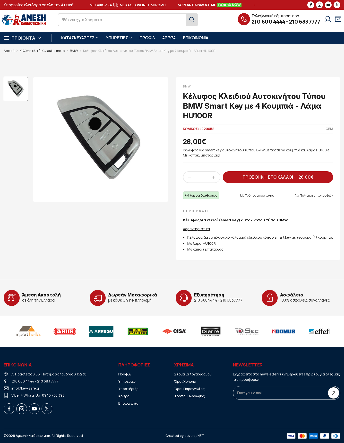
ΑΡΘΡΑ (169, 38)
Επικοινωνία (128, 403)
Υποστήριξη (128, 388)
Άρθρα (123, 396)
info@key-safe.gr (25, 388)
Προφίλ (124, 374)
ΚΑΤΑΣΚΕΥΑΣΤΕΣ (80, 38)
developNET (194, 435)
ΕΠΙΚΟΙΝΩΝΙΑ (195, 38)
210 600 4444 (268, 21)
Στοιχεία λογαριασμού (193, 374)
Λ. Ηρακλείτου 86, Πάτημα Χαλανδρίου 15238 (48, 374)
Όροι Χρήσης (185, 381)
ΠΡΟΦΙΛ (147, 38)
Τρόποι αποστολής (257, 195)
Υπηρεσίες (127, 381)
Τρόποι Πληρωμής (189, 396)
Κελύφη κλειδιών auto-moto (42, 50)
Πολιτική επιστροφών (314, 195)
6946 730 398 (53, 395)
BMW (74, 50)
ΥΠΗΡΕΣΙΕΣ (119, 38)
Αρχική (9, 50)
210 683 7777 (304, 21)
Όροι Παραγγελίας (189, 388)
